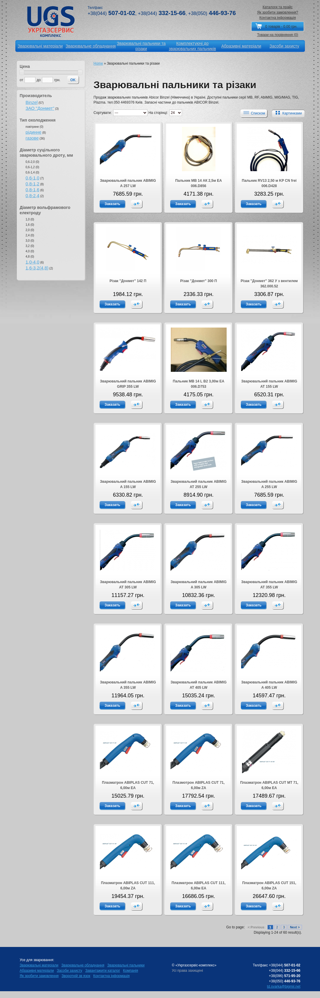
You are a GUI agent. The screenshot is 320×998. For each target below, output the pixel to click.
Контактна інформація (277, 18)
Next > (295, 927)
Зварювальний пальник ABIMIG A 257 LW (128, 183)
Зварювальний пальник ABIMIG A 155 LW (128, 484)
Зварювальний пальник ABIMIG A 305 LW (198, 584)
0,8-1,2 (33, 183)
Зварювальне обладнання (82, 965)
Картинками (287, 113)
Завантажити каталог (102, 970)
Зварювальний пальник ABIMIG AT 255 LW (198, 484)
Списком (253, 113)
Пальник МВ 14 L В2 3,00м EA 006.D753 (198, 384)
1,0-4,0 (33, 261)
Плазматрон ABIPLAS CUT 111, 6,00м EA (199, 885)
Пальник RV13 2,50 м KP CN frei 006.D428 (269, 183)
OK (73, 80)
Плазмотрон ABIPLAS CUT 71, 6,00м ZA (199, 785)
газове (32, 137)
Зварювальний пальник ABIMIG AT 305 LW (128, 584)
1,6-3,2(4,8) (37, 267)
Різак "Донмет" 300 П (198, 281)
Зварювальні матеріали (39, 965)
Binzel (32, 102)
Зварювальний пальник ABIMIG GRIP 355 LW (128, 384)
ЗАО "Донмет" (40, 108)
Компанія (130, 970)
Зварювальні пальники (125, 965)
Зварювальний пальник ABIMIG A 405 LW (269, 685)
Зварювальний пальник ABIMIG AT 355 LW (269, 584)
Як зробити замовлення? (277, 12)
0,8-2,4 (33, 195)
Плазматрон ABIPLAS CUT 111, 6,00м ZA (128, 885)
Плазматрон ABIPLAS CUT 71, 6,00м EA (128, 785)
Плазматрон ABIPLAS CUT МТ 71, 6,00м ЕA (269, 785)
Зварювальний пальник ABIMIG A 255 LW (269, 484)
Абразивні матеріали (37, 970)
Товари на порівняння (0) (277, 35)
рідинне (34, 132)
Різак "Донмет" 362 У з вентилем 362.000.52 (269, 283)
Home (98, 63)
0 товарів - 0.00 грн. (281, 26)
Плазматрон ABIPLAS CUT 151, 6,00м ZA (269, 885)
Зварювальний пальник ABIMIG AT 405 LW (198, 685)
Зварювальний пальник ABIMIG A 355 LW (128, 685)
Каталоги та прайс (278, 7)
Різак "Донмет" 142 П (128, 281)
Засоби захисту (69, 970)
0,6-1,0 (33, 177)
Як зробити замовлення (39, 976)
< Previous (256, 927)
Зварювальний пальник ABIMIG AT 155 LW (269, 384)
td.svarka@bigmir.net (283, 986)
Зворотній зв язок (75, 976)
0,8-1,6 (33, 189)
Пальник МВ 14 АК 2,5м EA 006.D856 (198, 183)
